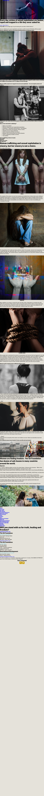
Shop (4, 678)
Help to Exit (6, 724)
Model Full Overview (9, 706)
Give (4, 687)
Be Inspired (6, 660)
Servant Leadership (8, 710)
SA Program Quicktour (9, 701)
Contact (5, 683)
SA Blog (5, 715)
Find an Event (7, 674)
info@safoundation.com (11, 737)
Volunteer (6, 719)
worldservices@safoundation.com (11, 774)
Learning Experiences (9, 665)
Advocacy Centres (8, 669)
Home (4, 647)
